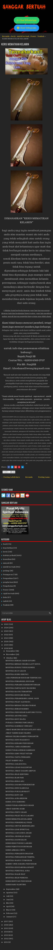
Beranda (5, 36)
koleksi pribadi (9, 555)
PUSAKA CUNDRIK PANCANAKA (20, 723)
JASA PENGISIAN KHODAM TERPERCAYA (23, 678)
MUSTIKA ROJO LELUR (16, 671)
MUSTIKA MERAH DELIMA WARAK (21, 705)
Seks (5, 597)
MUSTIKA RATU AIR (14, 795)
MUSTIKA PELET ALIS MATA (18, 702)
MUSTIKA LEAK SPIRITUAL (17, 829)
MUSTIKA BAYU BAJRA (16, 719)
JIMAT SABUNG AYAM (15, 809)
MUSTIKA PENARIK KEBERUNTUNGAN (23, 685)
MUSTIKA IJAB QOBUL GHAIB (19, 833)
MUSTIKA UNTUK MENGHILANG (20, 826)
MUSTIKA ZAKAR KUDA (16, 764)
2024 (6, 628)
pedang (6, 571)
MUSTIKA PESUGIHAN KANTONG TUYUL (24, 712)
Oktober (10, 658)
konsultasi (7, 559)
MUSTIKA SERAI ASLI (15, 781)
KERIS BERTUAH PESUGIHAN (19, 881)
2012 (6, 939)
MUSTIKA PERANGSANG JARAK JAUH (22, 698)
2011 (6, 942)
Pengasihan (8, 578)
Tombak (40, 36)
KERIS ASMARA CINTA (15, 850)
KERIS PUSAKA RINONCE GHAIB (20, 805)
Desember (11, 651)
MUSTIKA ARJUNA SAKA (16, 716)
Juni (8, 900)
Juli (8, 896)
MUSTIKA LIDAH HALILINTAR (19, 767)
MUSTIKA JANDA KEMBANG (18, 747)
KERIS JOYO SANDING (15, 802)
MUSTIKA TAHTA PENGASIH (18, 757)
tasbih (5, 601)
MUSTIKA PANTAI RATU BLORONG (21, 688)
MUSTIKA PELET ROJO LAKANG (20, 816)
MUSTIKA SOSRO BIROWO (17, 674)
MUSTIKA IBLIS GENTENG (17, 774)
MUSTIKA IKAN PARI (15, 778)
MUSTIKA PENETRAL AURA (18, 871)
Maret (9, 910)
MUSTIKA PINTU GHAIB (16, 812)
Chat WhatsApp (26, 20)
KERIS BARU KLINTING (16, 885)
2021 (6, 638)
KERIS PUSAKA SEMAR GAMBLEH (20, 750)
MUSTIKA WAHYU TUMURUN (19, 860)
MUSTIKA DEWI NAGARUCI (18, 740)
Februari (10, 913)
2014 (6, 932)
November (11, 654)
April (8, 906)
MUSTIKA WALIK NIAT (15, 874)
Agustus (9, 893)
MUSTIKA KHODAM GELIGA (18, 695)
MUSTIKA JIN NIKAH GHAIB (18, 836)
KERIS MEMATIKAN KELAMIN (15, 44)
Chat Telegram (26, 28)
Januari (9, 917)
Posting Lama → (45, 477)
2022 (6, 635)
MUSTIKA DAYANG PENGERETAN (20, 785)
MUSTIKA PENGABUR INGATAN (19, 854)
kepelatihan (8, 548)
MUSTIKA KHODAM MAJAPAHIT (20, 867)
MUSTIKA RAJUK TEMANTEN (19, 692)
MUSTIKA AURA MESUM (16, 798)
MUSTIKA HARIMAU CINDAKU (19, 726)
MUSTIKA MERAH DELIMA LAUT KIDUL (23, 664)
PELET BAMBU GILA (14, 761)
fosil (5, 544)
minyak (6, 563)
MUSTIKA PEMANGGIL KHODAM (20, 681)
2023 (6, 631)
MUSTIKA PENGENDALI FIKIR (19, 822)
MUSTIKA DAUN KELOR (16, 840)
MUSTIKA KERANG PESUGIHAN (19, 743)
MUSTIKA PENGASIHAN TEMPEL (20, 857)
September (11, 889)
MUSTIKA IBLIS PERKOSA (17, 878)
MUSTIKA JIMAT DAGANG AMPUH (21, 771)
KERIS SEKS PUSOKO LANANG (19, 843)
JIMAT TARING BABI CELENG (18, 733)
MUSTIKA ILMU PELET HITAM (19, 754)
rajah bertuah (8, 593)
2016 (6, 925)
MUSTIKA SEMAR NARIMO (17, 709)
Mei (8, 903)
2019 (6, 645)
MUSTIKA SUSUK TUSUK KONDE (20, 667)
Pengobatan (8, 586)
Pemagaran (8, 575)
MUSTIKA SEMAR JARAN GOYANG (20, 661)
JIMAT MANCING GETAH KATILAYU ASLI (23, 730)
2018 (6, 648)
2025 (6, 624)
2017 (6, 921)
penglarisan (8, 582)
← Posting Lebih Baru (10, 477)
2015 (6, 928)
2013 (6, 935)
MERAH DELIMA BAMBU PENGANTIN (22, 736)
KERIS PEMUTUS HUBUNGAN (19, 847)
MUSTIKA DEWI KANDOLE (17, 788)
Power (33, 36)
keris (13, 36)
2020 (6, 641)
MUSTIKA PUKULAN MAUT (18, 791)
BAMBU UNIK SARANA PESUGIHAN (21, 864)
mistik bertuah (23, 36)
